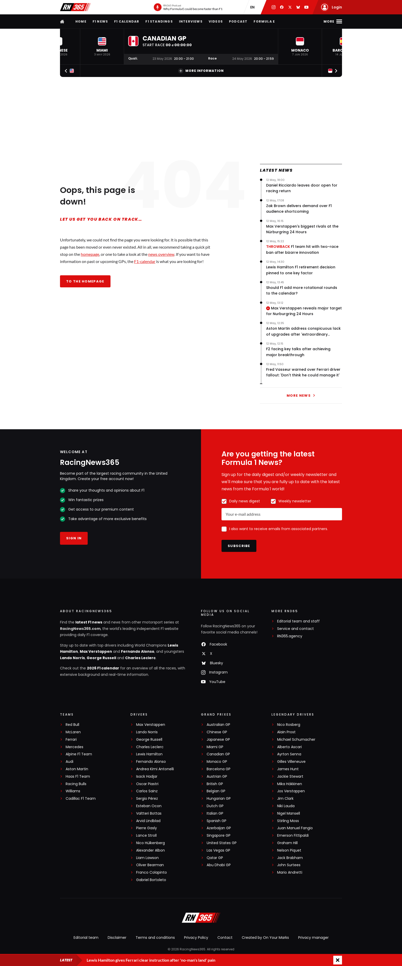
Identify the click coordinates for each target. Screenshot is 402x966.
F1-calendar (144, 261)
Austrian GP (217, 776)
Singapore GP (218, 835)
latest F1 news (88, 622)
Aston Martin (77, 769)
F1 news (100, 21)
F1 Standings (159, 21)
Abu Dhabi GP (219, 865)
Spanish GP (216, 821)
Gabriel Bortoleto (151, 880)
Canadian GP (218, 754)
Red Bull (72, 725)
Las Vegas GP (218, 850)
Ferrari (71, 739)
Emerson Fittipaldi (293, 835)
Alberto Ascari (289, 747)
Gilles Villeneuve (291, 761)
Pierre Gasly (146, 828)
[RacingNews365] (201, 918)
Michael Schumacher (296, 739)
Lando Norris (72, 657)
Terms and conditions (155, 937)
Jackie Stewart (290, 776)
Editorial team (86, 937)
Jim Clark (285, 798)
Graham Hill (287, 843)
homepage (90, 254)
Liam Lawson (147, 858)
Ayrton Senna (289, 754)
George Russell (101, 657)
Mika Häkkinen (289, 784)
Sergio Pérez (147, 798)
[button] (102, 46)
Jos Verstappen (291, 791)
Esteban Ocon (149, 806)
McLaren (73, 732)
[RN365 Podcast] (188, 7)
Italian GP (215, 813)
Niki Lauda (286, 806)
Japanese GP (218, 739)
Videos (216, 21)
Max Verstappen (96, 651)
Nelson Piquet (289, 850)
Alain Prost (286, 732)
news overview (161, 254)
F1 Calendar (126, 21)
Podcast (238, 21)
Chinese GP (217, 732)
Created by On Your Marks (265, 937)
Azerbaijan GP (219, 828)
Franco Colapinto (151, 872)
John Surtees (288, 865)
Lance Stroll (146, 835)
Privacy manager (313, 937)
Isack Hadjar (146, 776)
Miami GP (215, 747)
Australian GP (218, 725)
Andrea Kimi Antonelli (155, 769)
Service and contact (295, 629)
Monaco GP (217, 761)
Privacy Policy (196, 937)
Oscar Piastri (147, 784)
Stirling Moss (288, 821)
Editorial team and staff (298, 621)
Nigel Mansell (288, 813)
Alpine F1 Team (79, 754)
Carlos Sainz (147, 791)
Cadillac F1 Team (81, 798)
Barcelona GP (218, 769)
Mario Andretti (289, 872)
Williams (73, 791)
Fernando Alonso (137, 651)
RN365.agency (289, 636)
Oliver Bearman (150, 865)
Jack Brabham (290, 858)
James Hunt (288, 769)
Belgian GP (216, 791)
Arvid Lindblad (148, 821)
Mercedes (74, 747)
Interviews (191, 21)
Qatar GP (215, 858)
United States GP (222, 843)
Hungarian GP (219, 798)
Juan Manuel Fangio (295, 828)
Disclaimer (117, 937)
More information (201, 70)
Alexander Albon (150, 850)
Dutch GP (215, 806)
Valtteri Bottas (149, 813)
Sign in (74, 538)
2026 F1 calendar (103, 668)
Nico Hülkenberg (150, 843)
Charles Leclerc (140, 657)
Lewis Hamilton (149, 754)
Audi (69, 761)
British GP (215, 784)
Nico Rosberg (288, 725)
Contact (225, 937)
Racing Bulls (76, 784)
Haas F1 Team (78, 776)
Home (80, 21)
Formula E (264, 21)
